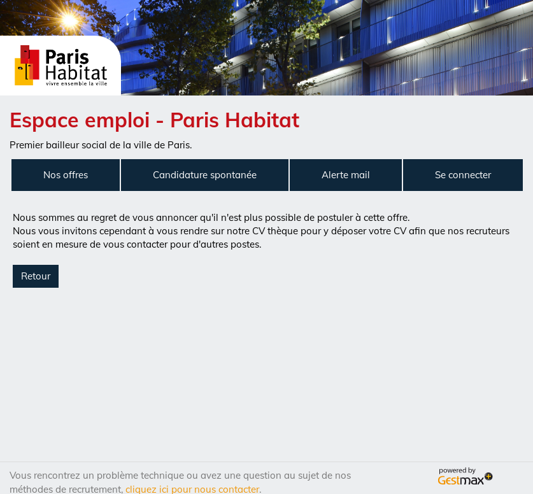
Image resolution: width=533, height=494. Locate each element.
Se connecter (463, 175)
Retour (35, 276)
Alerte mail (346, 175)
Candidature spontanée (205, 175)
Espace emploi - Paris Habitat (154, 119)
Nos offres (65, 175)
